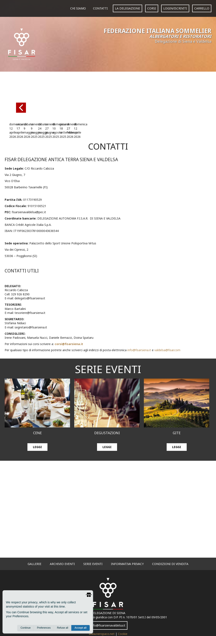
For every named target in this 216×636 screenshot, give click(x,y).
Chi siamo (78, 8)
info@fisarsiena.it (139, 350)
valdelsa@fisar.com (167, 350)
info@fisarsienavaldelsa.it (108, 625)
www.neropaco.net (102, 634)
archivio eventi (62, 564)
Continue (25, 627)
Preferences (44, 627)
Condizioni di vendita (170, 564)
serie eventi (93, 564)
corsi (151, 8)
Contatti (100, 8)
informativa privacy (127, 564)
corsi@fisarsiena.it (69, 344)
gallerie (34, 564)
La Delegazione (127, 8)
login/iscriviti (175, 8)
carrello (201, 8)
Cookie (122, 634)
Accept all (80, 627)
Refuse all (62, 627)
